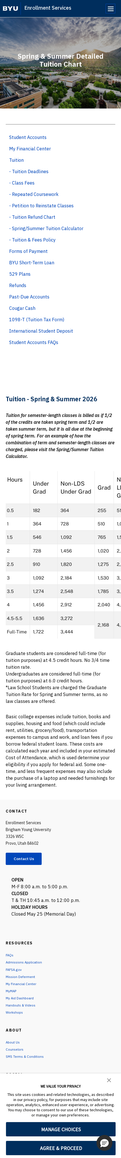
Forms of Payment (28, 251)
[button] (109, 1080)
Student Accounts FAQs (33, 342)
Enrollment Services (47, 8)
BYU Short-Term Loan (31, 262)
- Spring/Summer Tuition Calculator (46, 228)
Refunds (17, 285)
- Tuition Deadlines (29, 171)
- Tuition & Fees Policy (32, 240)
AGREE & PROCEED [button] (61, 1148)
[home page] (10, 8)
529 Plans (20, 274)
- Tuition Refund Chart (32, 217)
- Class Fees (22, 183)
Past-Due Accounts (29, 297)
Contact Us (27, 859)
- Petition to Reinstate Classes (41, 205)
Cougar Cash (22, 308)
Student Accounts (28, 137)
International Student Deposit (41, 331)
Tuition (16, 160)
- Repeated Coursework (34, 194)
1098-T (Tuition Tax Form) (36, 319)
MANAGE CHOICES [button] (61, 1129)
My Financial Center (30, 149)
